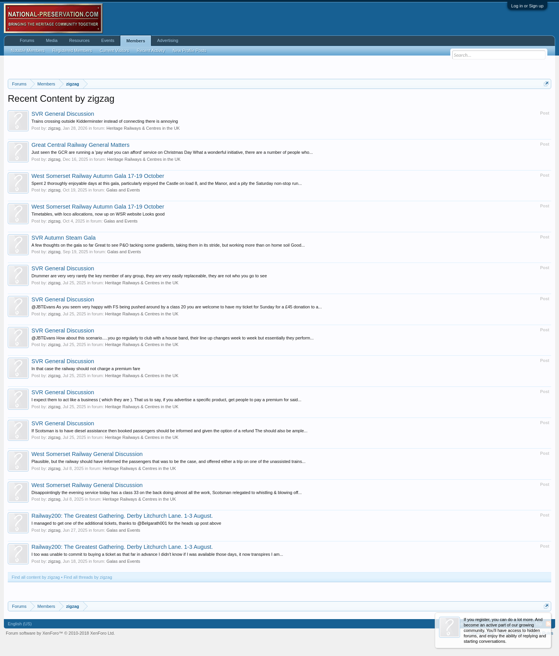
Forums (27, 40)
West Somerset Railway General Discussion (86, 454)
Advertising (167, 40)
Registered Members (72, 50)
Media (51, 40)
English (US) (20, 623)
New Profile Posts (190, 50)
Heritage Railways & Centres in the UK (143, 128)
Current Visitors (114, 50)
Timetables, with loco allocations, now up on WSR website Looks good (98, 214)
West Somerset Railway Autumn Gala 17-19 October (97, 176)
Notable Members (28, 50)
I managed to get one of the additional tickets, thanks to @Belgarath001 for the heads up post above (126, 523)
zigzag (54, 128)
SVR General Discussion (62, 114)
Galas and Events (123, 190)
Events (108, 40)
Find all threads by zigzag (88, 577)
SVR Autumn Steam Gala (63, 238)
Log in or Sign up (527, 5)
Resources (79, 40)
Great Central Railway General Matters (80, 145)
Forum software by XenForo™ (60, 633)
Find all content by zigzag (36, 577)
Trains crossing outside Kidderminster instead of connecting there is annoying (104, 121)
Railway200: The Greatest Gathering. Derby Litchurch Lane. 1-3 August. (122, 516)
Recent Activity (151, 50)
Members (135, 40)
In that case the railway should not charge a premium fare (85, 368)
